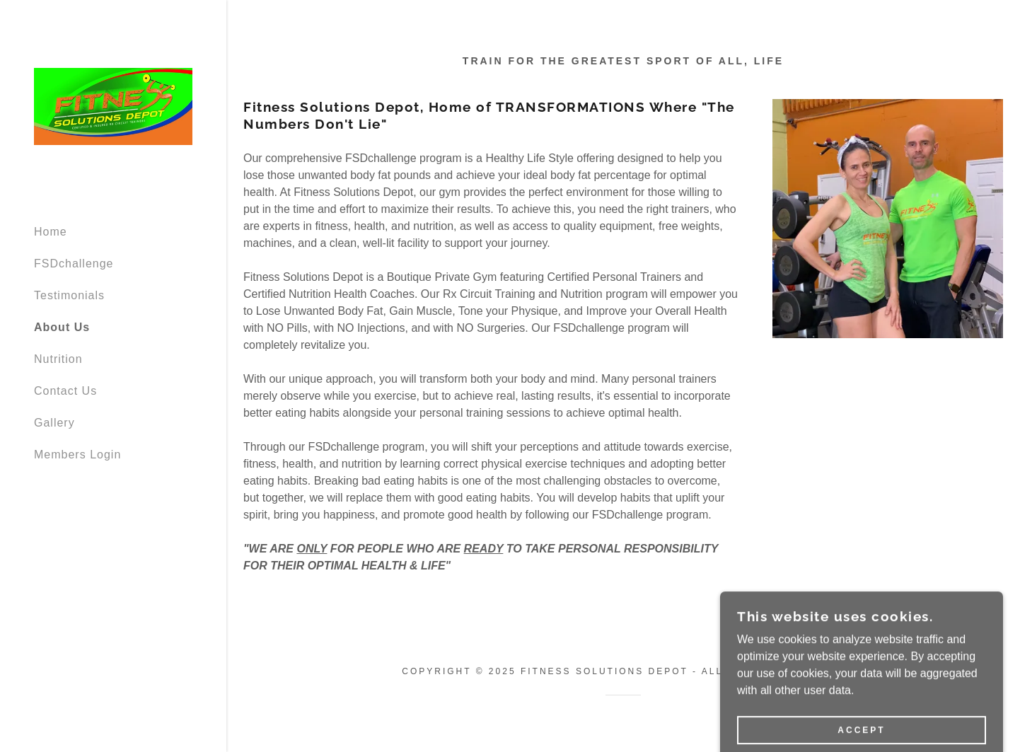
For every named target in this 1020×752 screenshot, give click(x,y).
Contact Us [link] (65, 391)
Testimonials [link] (69, 295)
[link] (113, 106)
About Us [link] (62, 327)
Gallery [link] (54, 423)
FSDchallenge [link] (74, 264)
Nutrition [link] (58, 359)
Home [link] (50, 232)
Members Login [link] (77, 455)
